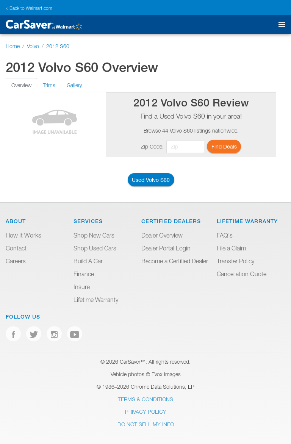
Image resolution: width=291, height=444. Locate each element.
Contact (16, 248)
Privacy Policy (145, 411)
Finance (84, 273)
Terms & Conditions (145, 399)
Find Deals (224, 146)
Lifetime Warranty (96, 299)
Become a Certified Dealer (174, 261)
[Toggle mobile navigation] (280, 24)
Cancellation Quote (241, 273)
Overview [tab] (21, 85)
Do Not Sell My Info (145, 424)
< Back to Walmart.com (29, 8)
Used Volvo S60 (151, 180)
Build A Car (88, 261)
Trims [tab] (49, 85)
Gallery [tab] (74, 85)
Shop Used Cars (95, 248)
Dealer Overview (162, 235)
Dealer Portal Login (166, 248)
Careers (16, 261)
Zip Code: (152, 146)
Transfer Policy (235, 261)
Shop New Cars (94, 235)
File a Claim (231, 248)
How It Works (23, 235)
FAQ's (225, 235)
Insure (82, 286)
